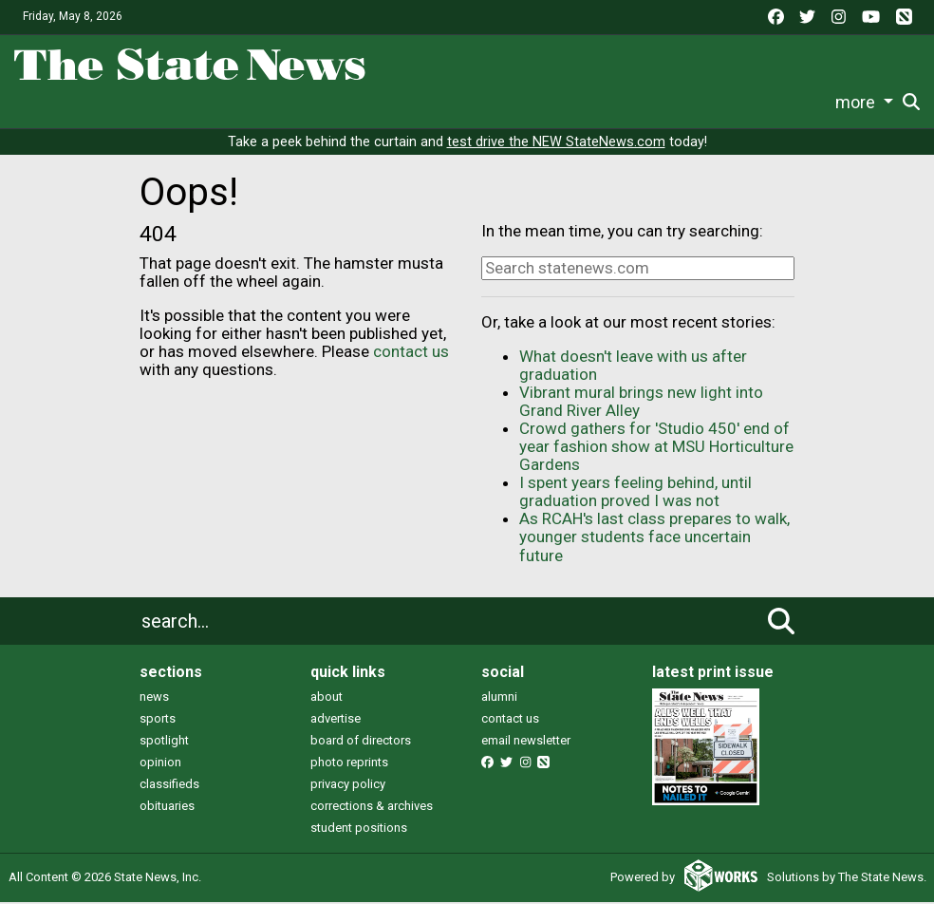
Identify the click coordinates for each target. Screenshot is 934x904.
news (154, 698)
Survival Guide (385, 102)
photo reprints (349, 764)
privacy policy (347, 786)
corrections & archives (371, 807)
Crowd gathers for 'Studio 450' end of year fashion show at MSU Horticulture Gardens (656, 448)
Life (225, 102)
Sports (284, 102)
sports (158, 720)
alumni (499, 698)
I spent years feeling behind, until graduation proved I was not (635, 493)
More (795, 102)
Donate (866, 103)
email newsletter (525, 742)
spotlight (164, 742)
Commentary (494, 102)
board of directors (360, 742)
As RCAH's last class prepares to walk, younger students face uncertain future (654, 538)
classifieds (169, 786)
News (169, 102)
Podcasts (601, 102)
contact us (411, 353)
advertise (335, 720)
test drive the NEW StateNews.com (556, 144)
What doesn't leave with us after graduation (633, 367)
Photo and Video (706, 102)
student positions (358, 829)
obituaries (167, 807)
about (326, 698)
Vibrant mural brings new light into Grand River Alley (641, 403)
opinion (160, 764)
